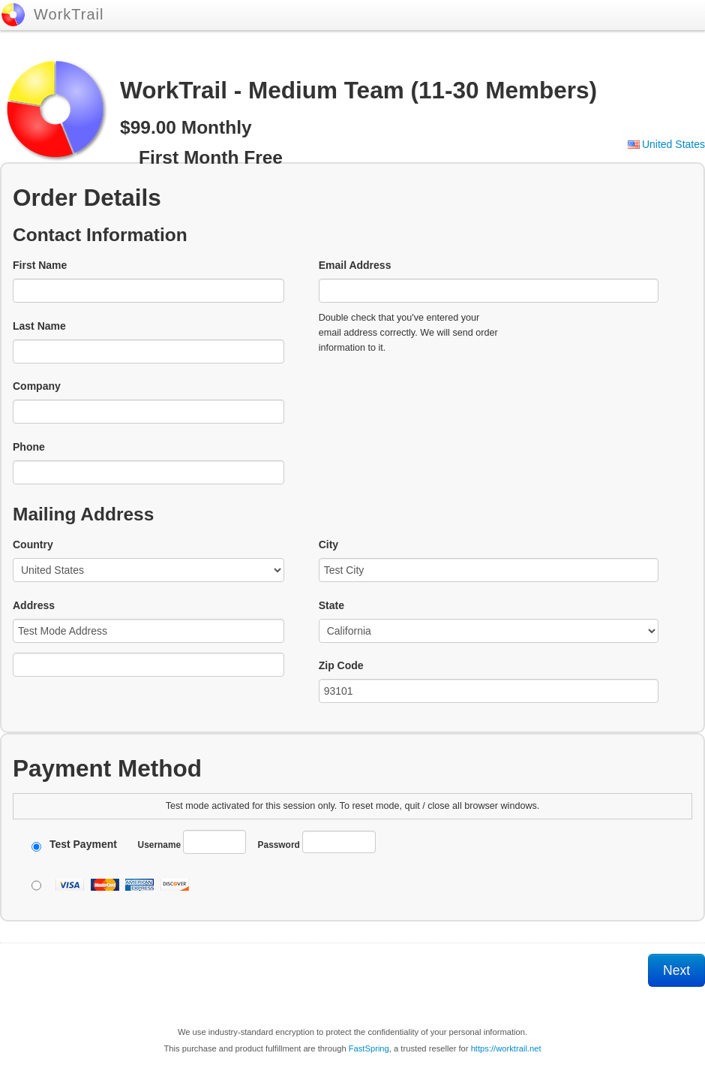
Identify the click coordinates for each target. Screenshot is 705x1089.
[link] (664, 104)
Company (37, 386)
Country (33, 544)
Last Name (39, 326)
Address (34, 605)
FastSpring (369, 1048)
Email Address (355, 265)
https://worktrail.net (506, 1048)
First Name (40, 265)
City (328, 544)
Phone (29, 447)
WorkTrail (69, 14)
